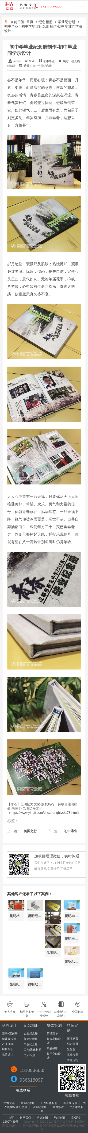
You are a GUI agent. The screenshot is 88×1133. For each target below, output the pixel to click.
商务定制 (72, 1060)
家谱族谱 (72, 1038)
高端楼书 (72, 1054)
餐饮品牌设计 (54, 1041)
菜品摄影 (52, 1048)
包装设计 (7, 1054)
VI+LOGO (8, 1044)
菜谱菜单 (52, 1033)
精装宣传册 (9, 1039)
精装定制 (72, 1027)
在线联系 (23, 1090)
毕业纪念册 (66, 22)
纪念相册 (45, 22)
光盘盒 (71, 1049)
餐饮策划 (54, 1025)
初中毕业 (11, 26)
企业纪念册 (31, 1033)
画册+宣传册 (10, 1033)
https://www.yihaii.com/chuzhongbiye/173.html (44, 813)
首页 (29, 22)
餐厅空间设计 (54, 1055)
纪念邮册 (72, 1044)
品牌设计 (9, 1025)
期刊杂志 (7, 1049)
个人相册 (29, 1055)
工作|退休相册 (32, 1049)
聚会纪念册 (31, 1039)
